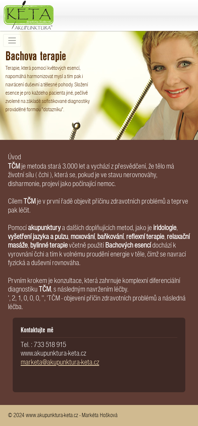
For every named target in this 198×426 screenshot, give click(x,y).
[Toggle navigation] (12, 40)
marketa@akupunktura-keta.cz (60, 362)
